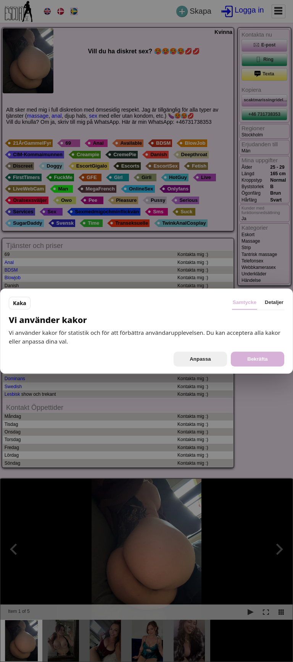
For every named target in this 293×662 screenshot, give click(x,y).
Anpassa (200, 359)
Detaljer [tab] (274, 302)
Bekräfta (257, 359)
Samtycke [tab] (244, 302)
